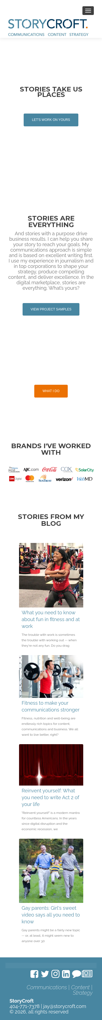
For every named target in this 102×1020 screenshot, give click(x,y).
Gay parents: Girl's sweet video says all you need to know (51, 914)
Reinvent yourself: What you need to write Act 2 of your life (50, 797)
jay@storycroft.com (64, 1006)
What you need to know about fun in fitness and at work (51, 619)
